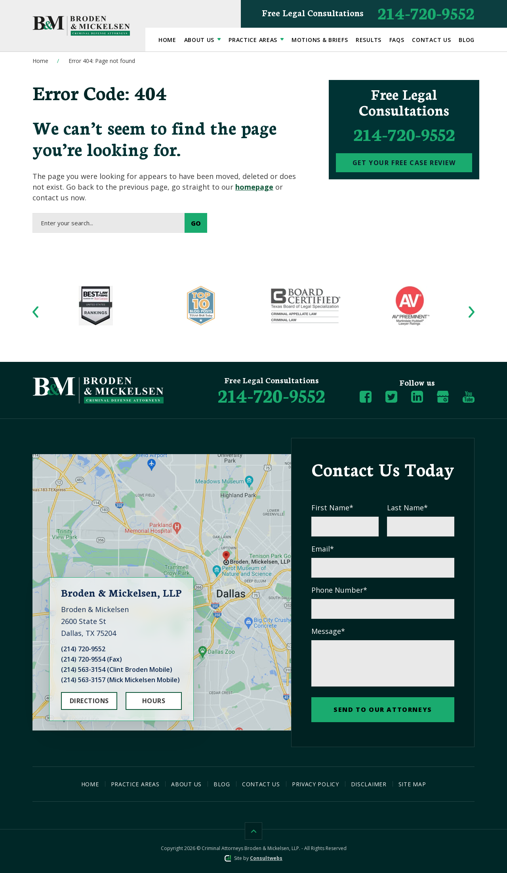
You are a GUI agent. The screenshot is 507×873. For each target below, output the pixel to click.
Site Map (412, 784)
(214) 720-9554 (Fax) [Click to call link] (91, 659)
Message (328, 631)
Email (322, 548)
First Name (332, 507)
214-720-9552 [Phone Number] (368, 12)
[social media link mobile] (366, 397)
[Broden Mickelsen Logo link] (81, 26)
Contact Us (431, 40)
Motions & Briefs (320, 40)
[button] (35, 312)
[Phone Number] (271, 394)
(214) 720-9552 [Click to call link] (83, 649)
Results (368, 40)
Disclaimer (369, 784)
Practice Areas (254, 40)
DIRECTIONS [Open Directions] (89, 700)
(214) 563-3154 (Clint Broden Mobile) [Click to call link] (116, 669)
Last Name (407, 507)
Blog (467, 40)
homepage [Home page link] (254, 187)
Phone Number (339, 590)
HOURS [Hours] (153, 700)
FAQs (396, 40)
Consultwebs (266, 858)
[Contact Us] (404, 162)
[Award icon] (96, 291)
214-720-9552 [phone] (404, 134)
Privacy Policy (315, 784)
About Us (200, 40)
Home (167, 40)
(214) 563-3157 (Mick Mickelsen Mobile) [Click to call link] (120, 679)
